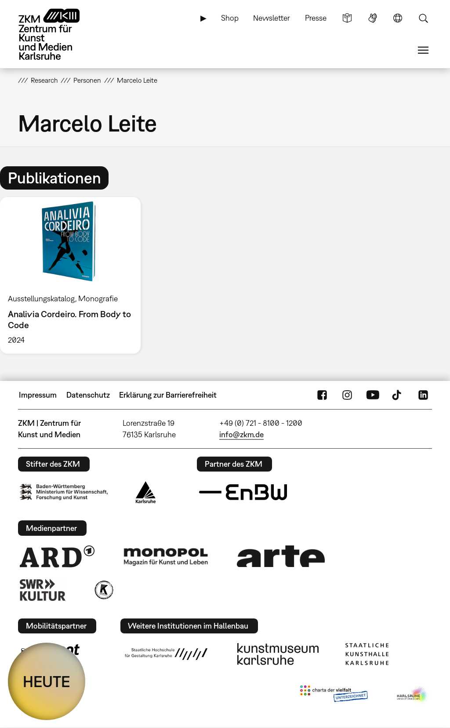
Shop (230, 17)
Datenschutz (88, 394)
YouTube (372, 395)
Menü (423, 50)
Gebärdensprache (372, 18)
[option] (74, 275)
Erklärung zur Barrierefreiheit (168, 394)
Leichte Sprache (347, 18)
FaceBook (322, 395)
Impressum (38, 394)
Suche (423, 18)
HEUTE (46, 681)
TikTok (397, 395)
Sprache (397, 18)
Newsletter (271, 17)
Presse (316, 17)
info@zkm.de (241, 434)
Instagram (347, 395)
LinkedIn (423, 395)
